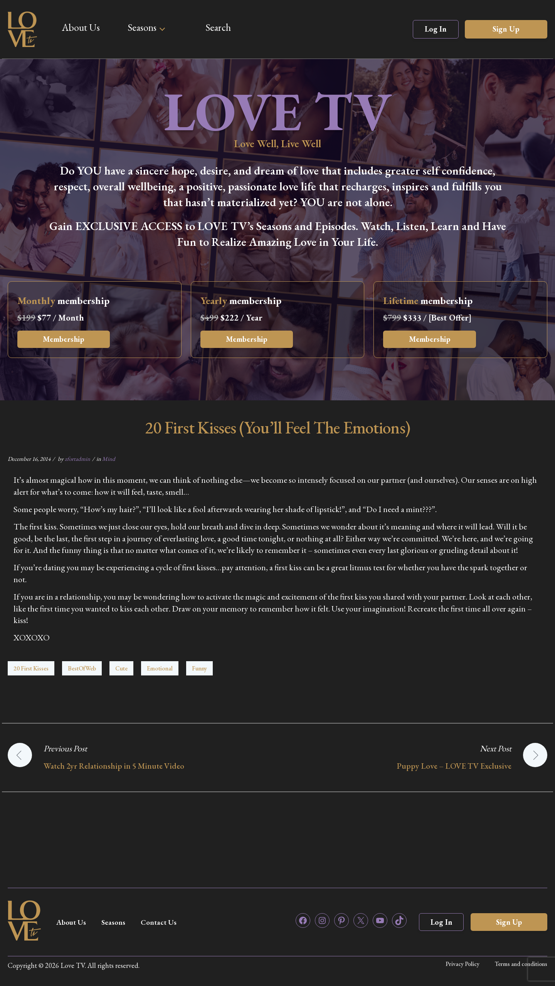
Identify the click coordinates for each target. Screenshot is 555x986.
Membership (66, 339)
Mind (108, 458)
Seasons (142, 27)
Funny (199, 668)
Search (218, 27)
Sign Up (506, 29)
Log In (436, 29)
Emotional (160, 668)
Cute (121, 668)
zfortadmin (77, 458)
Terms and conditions (520, 964)
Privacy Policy (462, 964)
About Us (81, 27)
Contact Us (164, 922)
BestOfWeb (82, 668)
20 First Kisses (31, 668)
